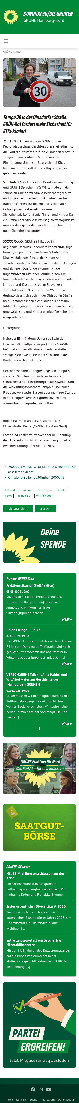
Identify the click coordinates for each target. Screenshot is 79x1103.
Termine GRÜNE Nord (20, 578)
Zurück (45, 508)
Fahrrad (10, 490)
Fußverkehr (44, 490)
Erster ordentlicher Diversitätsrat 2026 (36, 906)
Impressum (48, 1100)
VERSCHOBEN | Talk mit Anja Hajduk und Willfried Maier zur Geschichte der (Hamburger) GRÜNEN (36, 679)
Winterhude (43, 496)
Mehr (65, 619)
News (8, 496)
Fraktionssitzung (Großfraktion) (30, 585)
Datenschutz (66, 1100)
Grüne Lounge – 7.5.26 (23, 630)
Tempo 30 (24, 496)
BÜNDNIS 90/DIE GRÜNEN (48, 14)
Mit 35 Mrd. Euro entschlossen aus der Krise (35, 875)
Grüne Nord (12, 52)
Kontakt (21, 1100)
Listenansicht (17, 508)
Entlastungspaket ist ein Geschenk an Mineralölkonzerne (34, 942)
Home (9, 1100)
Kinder (62, 490)
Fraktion (26, 490)
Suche (33, 1100)
